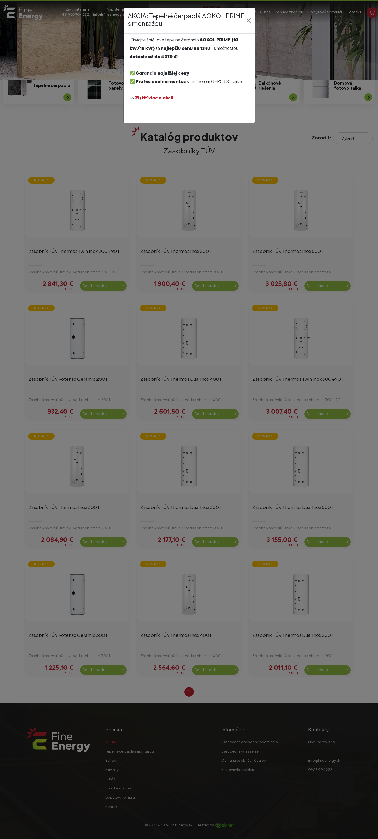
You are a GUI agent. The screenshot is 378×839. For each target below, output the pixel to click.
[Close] (248, 20)
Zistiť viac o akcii (154, 98)
